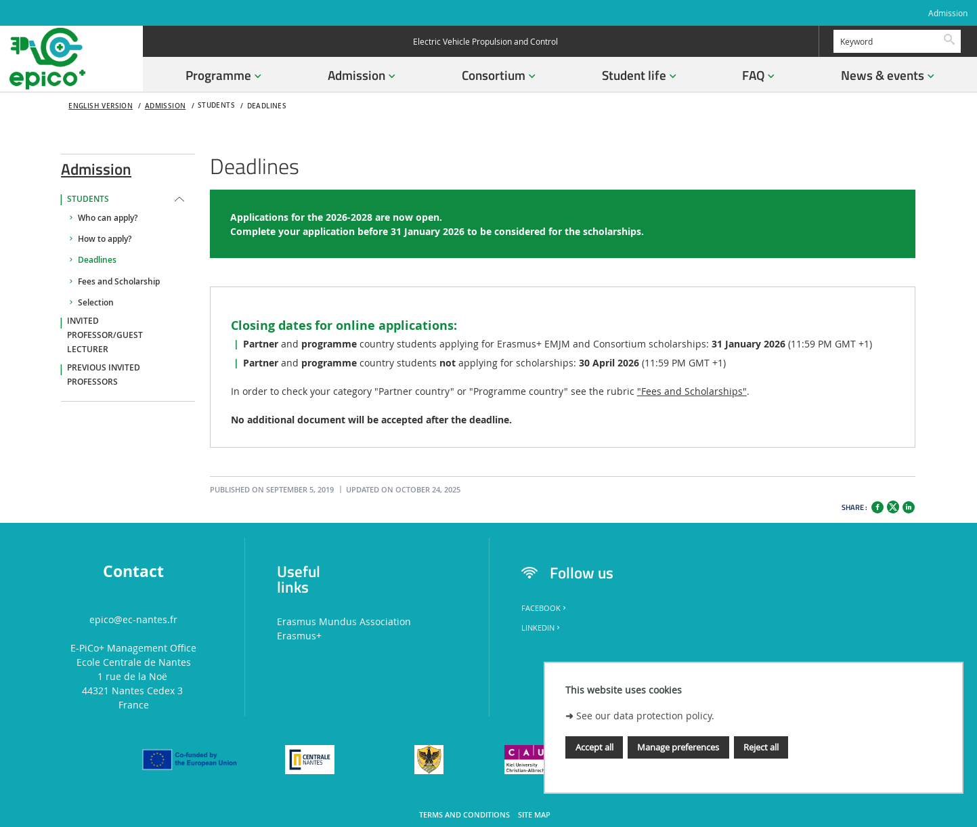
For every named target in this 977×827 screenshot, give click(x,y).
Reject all (761, 747)
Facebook (544, 608)
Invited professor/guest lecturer (105, 335)
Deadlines (267, 106)
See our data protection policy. (645, 715)
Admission (948, 13)
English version (100, 106)
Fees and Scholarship (119, 281)
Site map (534, 815)
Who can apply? (107, 218)
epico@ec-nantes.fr (133, 619)
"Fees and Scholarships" (692, 391)
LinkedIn (541, 628)
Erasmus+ (299, 635)
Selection (96, 302)
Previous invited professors (103, 374)
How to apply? (104, 239)
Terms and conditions (464, 815)
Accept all (594, 747)
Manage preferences (678, 747)
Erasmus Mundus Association (344, 621)
